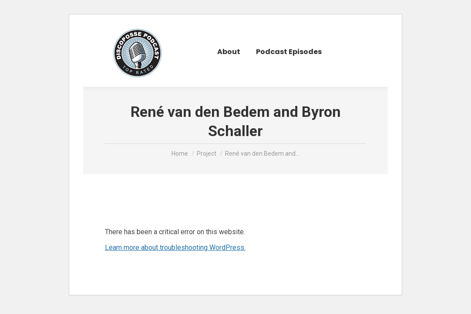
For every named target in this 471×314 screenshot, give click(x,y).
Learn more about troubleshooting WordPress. (175, 247)
